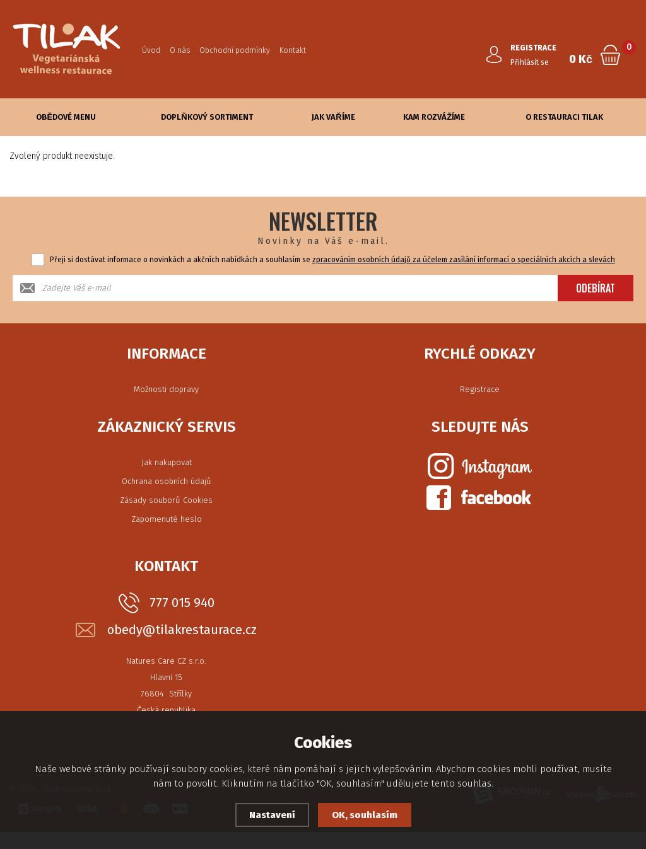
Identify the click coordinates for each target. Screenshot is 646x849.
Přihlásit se (529, 62)
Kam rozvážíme (434, 117)
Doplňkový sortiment (206, 117)
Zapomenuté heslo (166, 519)
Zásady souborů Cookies (166, 500)
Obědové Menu (66, 117)
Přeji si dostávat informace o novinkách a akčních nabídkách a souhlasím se (332, 259)
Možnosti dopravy (166, 389)
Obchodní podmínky (234, 50)
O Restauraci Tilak (564, 117)
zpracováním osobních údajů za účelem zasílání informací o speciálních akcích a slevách (463, 259)
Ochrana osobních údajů (166, 481)
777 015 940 (182, 602)
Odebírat (595, 288)
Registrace (480, 389)
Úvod (151, 50)
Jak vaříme (333, 117)
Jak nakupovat (166, 462)
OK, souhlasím (364, 815)
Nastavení (272, 815)
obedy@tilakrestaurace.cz (182, 630)
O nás (180, 50)
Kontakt (292, 50)
